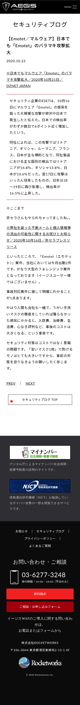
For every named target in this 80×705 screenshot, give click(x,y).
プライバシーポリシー (40, 538)
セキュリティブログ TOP (40, 399)
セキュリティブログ (50, 531)
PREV (11, 383)
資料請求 (40, 594)
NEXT (30, 383)
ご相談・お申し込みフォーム (39, 607)
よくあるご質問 (40, 546)
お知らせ (21, 531)
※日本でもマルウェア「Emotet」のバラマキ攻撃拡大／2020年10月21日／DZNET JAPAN (39, 79)
